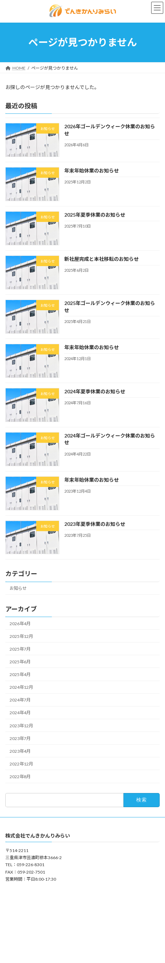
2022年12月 (21, 764)
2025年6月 (20, 661)
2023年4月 (20, 751)
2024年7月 (20, 700)
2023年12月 (21, 725)
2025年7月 (20, 649)
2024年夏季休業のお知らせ (94, 391)
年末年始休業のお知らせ (91, 171)
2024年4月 (20, 712)
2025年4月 (20, 674)
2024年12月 (21, 687)
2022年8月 (20, 776)
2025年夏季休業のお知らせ (94, 215)
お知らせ (18, 588)
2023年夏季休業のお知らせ (94, 524)
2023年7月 (20, 738)
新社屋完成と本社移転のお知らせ (101, 259)
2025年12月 (21, 636)
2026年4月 (20, 623)
